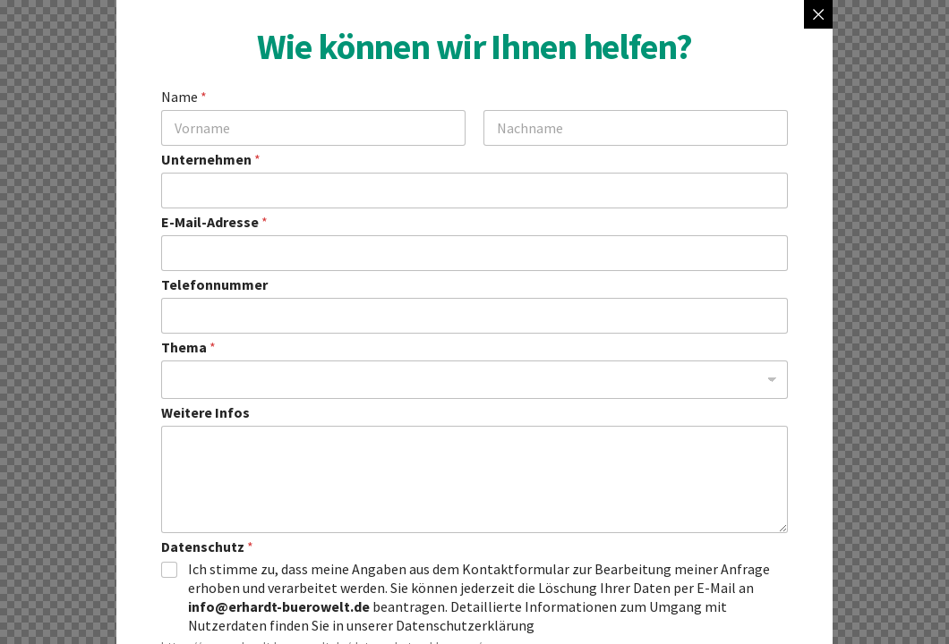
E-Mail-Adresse (214, 222)
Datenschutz (207, 546)
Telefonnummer (214, 284)
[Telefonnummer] (474, 316)
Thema (188, 347)
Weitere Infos (205, 412)
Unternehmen (211, 159)
